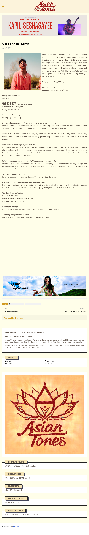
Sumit (38, 304)
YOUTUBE (9, 364)
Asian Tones (16, 526)
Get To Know (29, 304)
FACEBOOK (49, 361)
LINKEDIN (49, 364)
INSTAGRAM (9, 361)
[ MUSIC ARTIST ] (14, 304)
